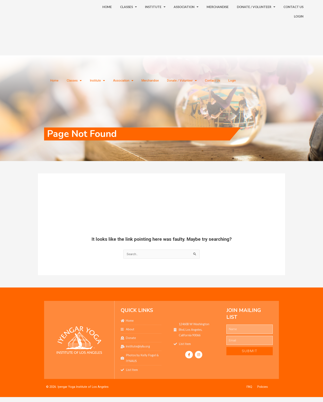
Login (298, 29)
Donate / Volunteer (256, 20)
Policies (262, 388)
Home (107, 20)
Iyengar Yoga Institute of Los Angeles (83, 387)
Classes (128, 20)
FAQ (249, 388)
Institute (155, 20)
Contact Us (293, 20)
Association (186, 20)
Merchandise (218, 20)
